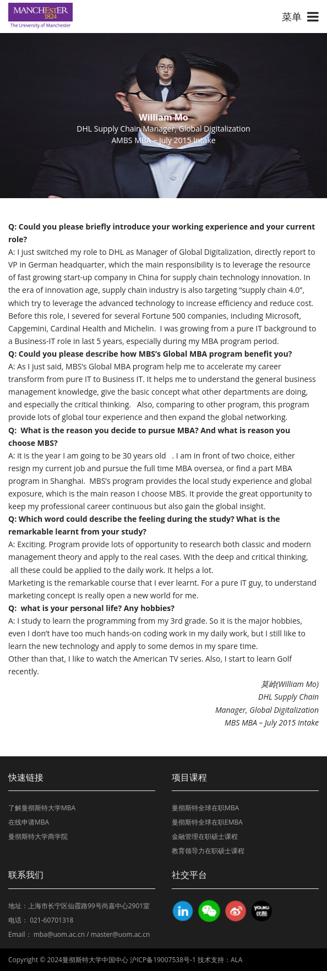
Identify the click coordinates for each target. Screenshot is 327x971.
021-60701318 (51, 920)
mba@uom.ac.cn (59, 934)
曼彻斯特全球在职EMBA (207, 822)
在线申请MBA (28, 822)
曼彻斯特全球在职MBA (205, 807)
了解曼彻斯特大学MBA (41, 807)
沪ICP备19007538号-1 (163, 959)
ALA (236, 959)
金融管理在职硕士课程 (205, 836)
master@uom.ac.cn (120, 934)
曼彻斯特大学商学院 (38, 836)
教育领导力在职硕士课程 (208, 850)
